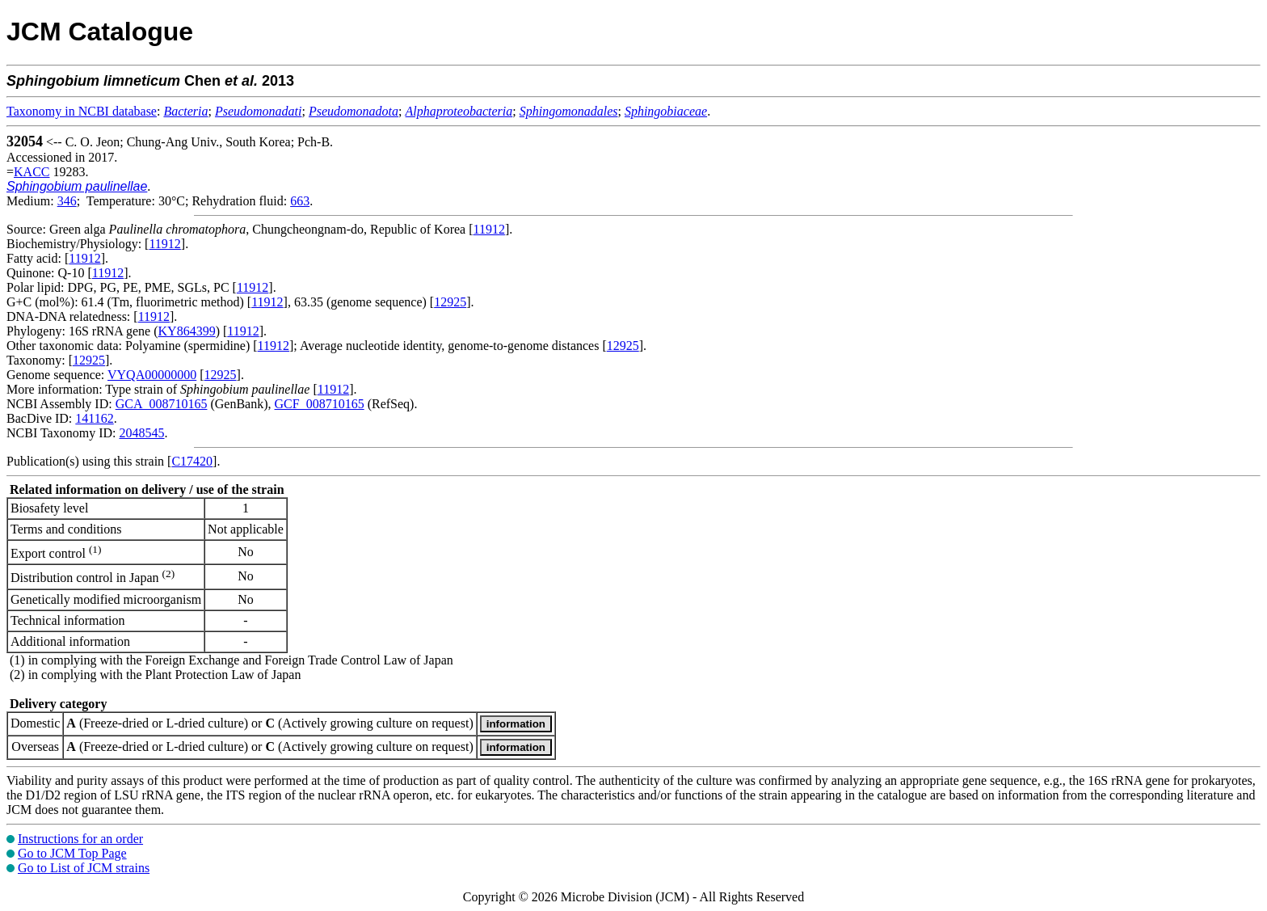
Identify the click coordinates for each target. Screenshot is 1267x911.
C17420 (192, 461)
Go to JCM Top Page (72, 853)
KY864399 (187, 331)
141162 (94, 418)
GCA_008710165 (162, 404)
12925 (450, 302)
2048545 (141, 433)
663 (299, 201)
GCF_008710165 (319, 404)
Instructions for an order (80, 839)
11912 (489, 229)
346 (67, 201)
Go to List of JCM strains (83, 868)
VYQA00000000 (151, 375)
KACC (31, 172)
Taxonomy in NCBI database (81, 111)
